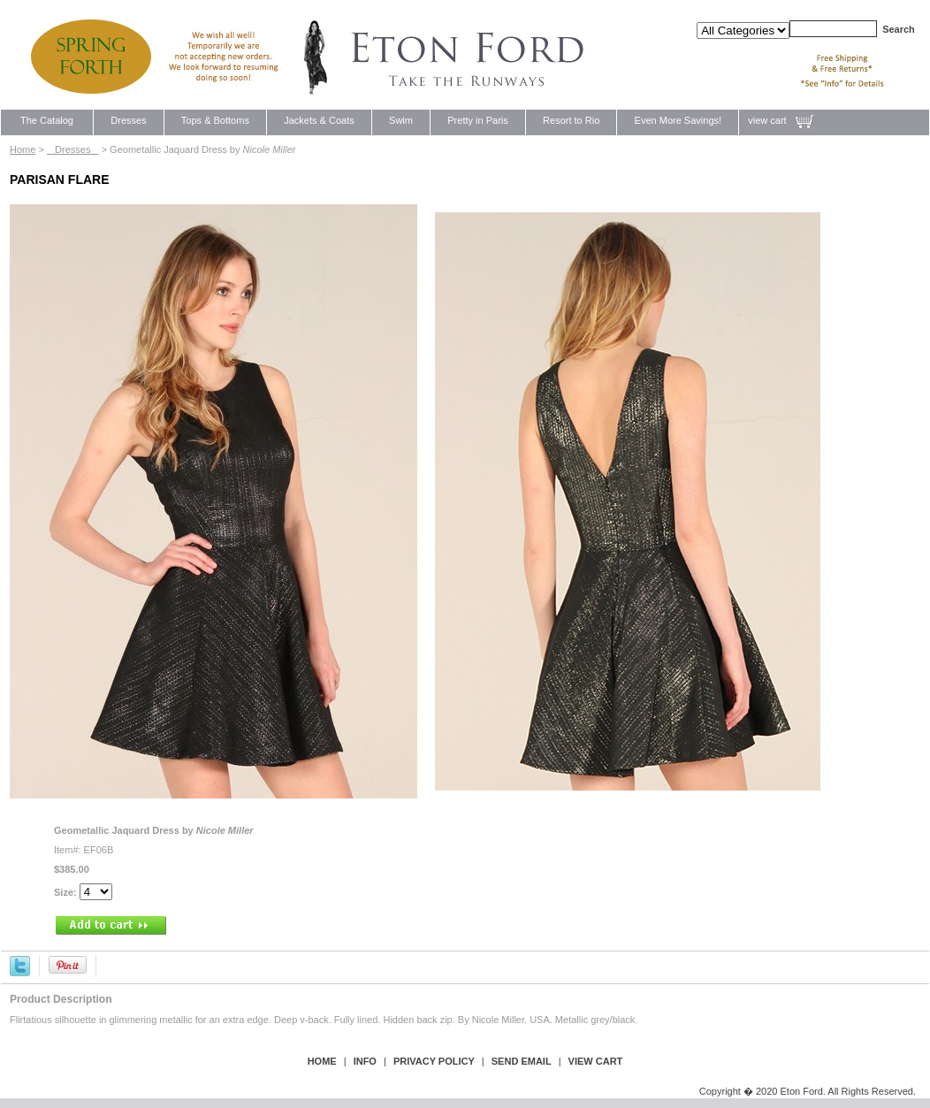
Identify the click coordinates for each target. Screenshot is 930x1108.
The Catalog (47, 120)
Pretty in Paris (477, 120)
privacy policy (434, 1061)
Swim (401, 120)
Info (365, 1061)
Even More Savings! (677, 120)
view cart (767, 120)
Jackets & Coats (319, 120)
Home (22, 149)
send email (522, 1061)
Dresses (129, 120)
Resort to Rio (571, 120)
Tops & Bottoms (215, 120)
